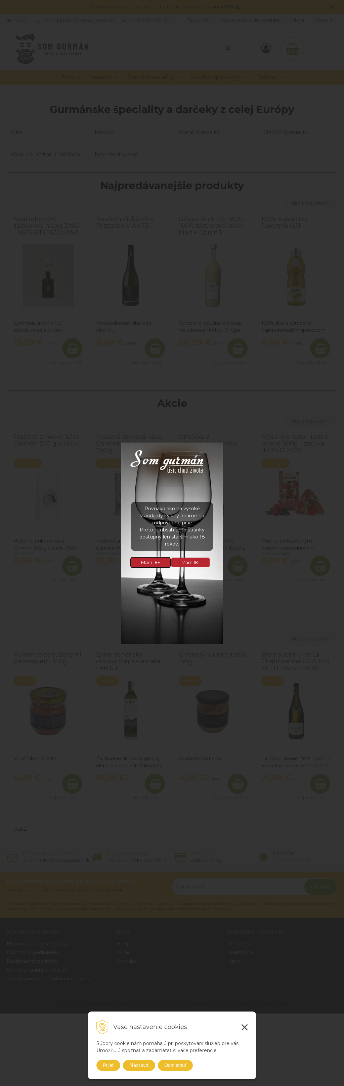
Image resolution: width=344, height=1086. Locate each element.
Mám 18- (190, 562)
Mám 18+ (150, 562)
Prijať (108, 1065)
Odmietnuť (175, 1065)
